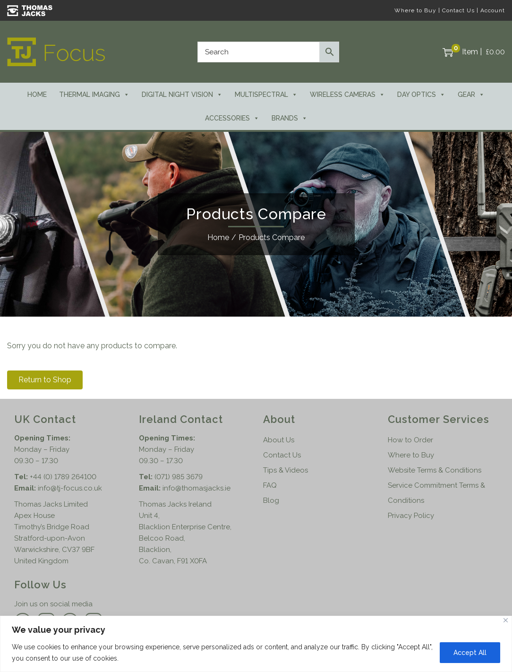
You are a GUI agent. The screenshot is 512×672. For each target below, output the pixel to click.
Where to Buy (415, 10)
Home (37, 94)
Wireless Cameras (347, 94)
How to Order (410, 440)
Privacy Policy (411, 515)
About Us (278, 440)
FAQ (270, 485)
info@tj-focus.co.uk (70, 488)
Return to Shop (44, 379)
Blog (271, 500)
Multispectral (266, 94)
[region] (256, 644)
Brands (289, 118)
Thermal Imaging (94, 94)
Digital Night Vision (182, 94)
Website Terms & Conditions (434, 470)
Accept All (469, 652)
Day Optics (421, 94)
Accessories (232, 118)
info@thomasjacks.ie (196, 488)
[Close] (505, 620)
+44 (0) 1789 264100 (63, 477)
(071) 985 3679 (178, 477)
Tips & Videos (285, 470)
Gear (471, 94)
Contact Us (458, 10)
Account (492, 10)
